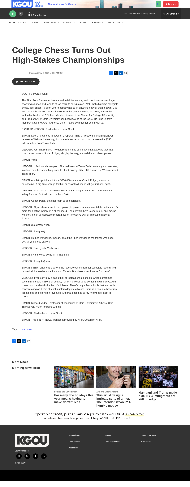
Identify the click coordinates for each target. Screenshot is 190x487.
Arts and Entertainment (107, 398)
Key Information (75, 448)
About (82, 29)
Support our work (148, 442)
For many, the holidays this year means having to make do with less (73, 405)
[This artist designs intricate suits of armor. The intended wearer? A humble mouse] (116, 383)
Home (12, 29)
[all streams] (171, 20)
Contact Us (113, 29)
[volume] (21, 20)
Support (68, 29)
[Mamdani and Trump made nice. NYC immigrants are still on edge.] (158, 383)
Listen (22, 29)
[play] (13, 20)
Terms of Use (74, 442)
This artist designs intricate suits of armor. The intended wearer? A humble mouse (113, 406)
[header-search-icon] (159, 7)
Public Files (73, 454)
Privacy (108, 442)
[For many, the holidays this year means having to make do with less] (74, 383)
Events (96, 29)
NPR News (27, 336)
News (35, 29)
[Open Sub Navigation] (28, 29)
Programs (50, 29)
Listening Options (112, 448)
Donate (173, 7)
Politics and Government (65, 398)
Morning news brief (26, 374)
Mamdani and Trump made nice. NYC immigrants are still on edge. (158, 402)
